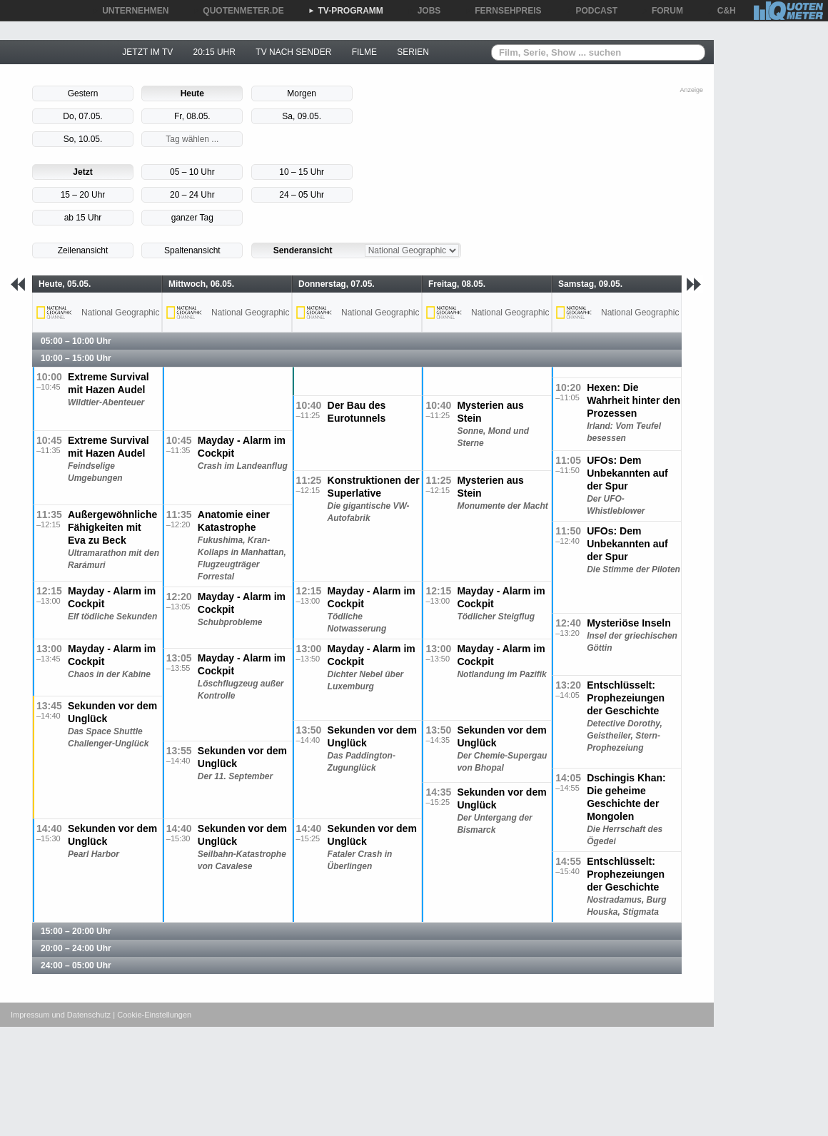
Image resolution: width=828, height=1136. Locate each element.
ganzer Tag (192, 218)
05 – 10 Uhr (192, 172)
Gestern (83, 93)
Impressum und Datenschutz (61, 1014)
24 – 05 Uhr (301, 195)
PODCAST (592, 11)
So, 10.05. (83, 139)
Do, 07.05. (82, 116)
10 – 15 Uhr (301, 172)
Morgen (301, 93)
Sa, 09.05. (301, 116)
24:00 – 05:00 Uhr (76, 965)
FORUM (662, 11)
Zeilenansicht (83, 250)
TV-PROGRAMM (345, 11)
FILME (364, 52)
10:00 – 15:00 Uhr (76, 358)
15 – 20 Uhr (83, 195)
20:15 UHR (214, 52)
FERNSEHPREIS (503, 11)
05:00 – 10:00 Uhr (76, 341)
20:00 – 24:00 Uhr (76, 948)
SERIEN (413, 52)
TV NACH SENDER (293, 52)
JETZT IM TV (147, 52)
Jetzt (82, 172)
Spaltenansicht (192, 250)
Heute (192, 93)
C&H (721, 11)
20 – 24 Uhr (192, 195)
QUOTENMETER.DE (238, 11)
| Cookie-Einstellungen (152, 1014)
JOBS (424, 11)
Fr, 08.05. (192, 116)
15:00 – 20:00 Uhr (76, 931)
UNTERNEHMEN (130, 11)
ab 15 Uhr (83, 218)
